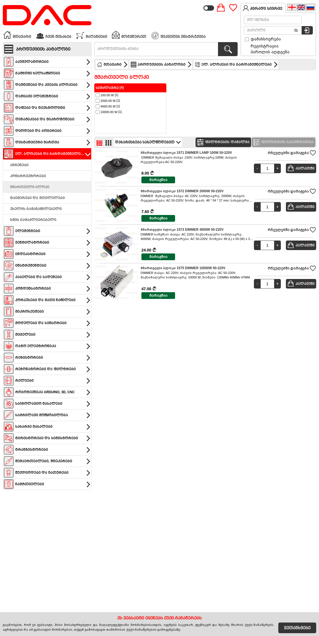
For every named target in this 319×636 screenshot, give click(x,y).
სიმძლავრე (107, 88)
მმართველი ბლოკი (29, 187)
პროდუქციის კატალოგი (161, 64)
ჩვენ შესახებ (54, 34)
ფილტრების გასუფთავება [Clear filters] (283, 142)
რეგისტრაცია (265, 46)
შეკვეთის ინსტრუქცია (179, 35)
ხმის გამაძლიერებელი (33, 220)
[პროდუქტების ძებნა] (228, 49)
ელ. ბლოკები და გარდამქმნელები (236, 64)
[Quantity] (267, 168)
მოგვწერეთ (128, 34)
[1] (107, 95)
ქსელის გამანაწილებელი (36, 209)
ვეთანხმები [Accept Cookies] (297, 628)
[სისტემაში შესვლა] (307, 30)
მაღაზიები (91, 34)
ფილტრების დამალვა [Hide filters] (222, 142)
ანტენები (19, 165)
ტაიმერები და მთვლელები (37, 198)
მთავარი (17, 34)
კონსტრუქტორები (28, 176)
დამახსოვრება (263, 39)
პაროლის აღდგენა (270, 52)
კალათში (301, 168)
